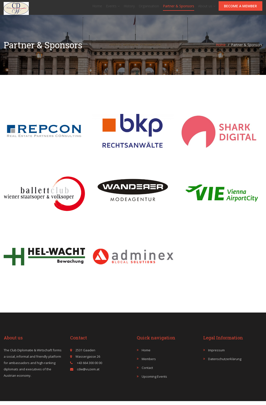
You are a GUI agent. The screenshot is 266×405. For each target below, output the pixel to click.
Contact (147, 371)
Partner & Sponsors (178, 8)
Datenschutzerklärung (224, 363)
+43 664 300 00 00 (89, 366)
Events (113, 8)
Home (97, 8)
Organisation (149, 8)
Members (149, 363)
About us (206, 8)
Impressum (216, 354)
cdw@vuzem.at (88, 373)
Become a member (240, 8)
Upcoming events (154, 380)
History (129, 8)
